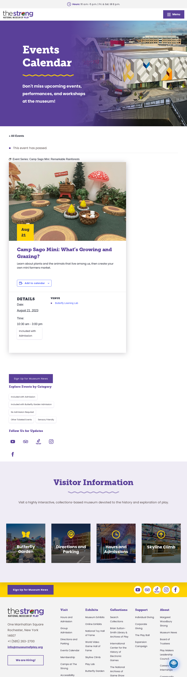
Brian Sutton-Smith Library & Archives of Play (119, 554)
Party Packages (69, 604)
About (164, 532)
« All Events (16, 135)
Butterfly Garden (94, 593)
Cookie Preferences (148, 666)
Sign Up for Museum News (149, 167)
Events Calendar (69, 572)
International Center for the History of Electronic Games (118, 574)
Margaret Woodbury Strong (166, 543)
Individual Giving (144, 539)
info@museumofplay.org (25, 569)
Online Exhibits (93, 546)
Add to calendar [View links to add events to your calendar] (35, 283)
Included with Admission (27, 339)
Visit (64, 532)
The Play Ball (142, 557)
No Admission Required (140, 200)
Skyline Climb (93, 579)
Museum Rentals (70, 611)
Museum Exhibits (94, 539)
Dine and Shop (68, 618)
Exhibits (91, 532)
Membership (67, 579)
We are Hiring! (26, 582)
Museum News (168, 554)
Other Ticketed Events (139, 208)
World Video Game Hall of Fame (92, 568)
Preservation (117, 642)
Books (163, 623)
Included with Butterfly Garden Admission (149, 193)
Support (141, 532)
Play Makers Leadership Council (167, 577)
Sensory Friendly (164, 208)
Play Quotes (167, 630)
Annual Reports (169, 616)
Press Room (167, 610)
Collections (118, 532)
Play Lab (90, 586)
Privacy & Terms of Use (114, 666)
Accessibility (67, 597)
